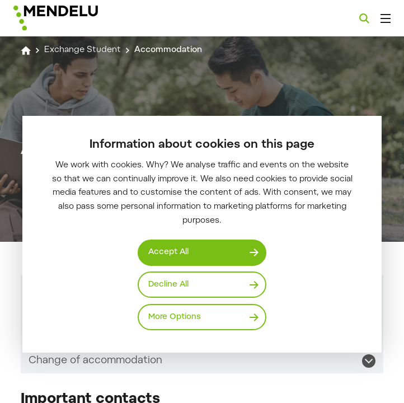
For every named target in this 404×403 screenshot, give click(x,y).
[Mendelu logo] (71, 18)
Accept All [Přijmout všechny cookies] (168, 252)
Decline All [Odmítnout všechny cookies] (168, 284)
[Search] (364, 18)
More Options (174, 317)
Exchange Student (82, 50)
